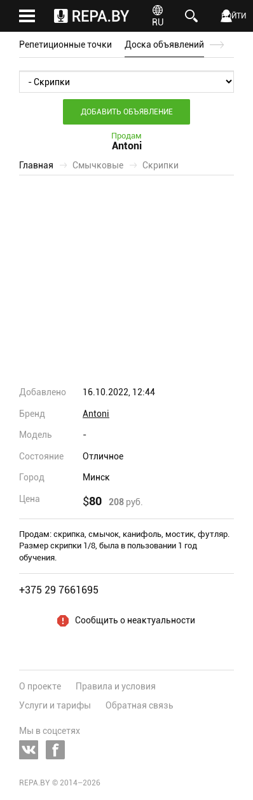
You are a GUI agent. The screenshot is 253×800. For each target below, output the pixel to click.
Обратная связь (140, 705)
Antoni (96, 414)
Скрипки (160, 165)
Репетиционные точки (65, 44)
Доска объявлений (164, 44)
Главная (36, 165)
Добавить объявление (127, 111)
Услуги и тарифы (55, 705)
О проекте (40, 686)
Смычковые (97, 165)
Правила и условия (116, 686)
